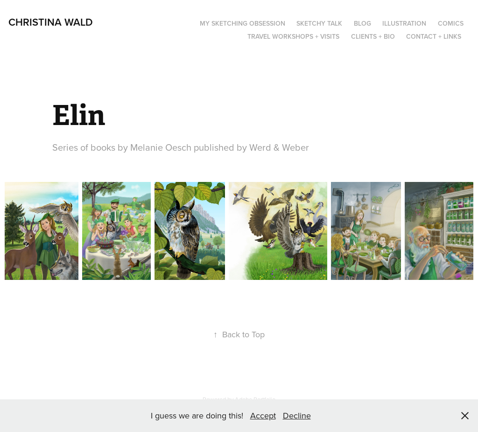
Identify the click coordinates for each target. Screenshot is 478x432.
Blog (362, 23)
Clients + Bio (373, 36)
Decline (297, 415)
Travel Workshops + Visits (293, 36)
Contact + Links (433, 36)
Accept (263, 415)
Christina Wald (50, 21)
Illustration (404, 23)
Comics (451, 23)
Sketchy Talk (319, 23)
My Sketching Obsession (242, 23)
